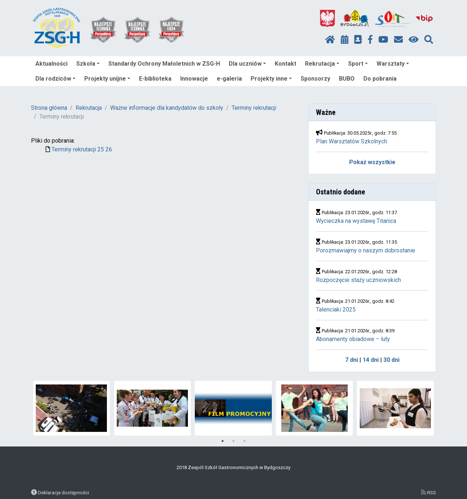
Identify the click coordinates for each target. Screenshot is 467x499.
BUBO (347, 78)
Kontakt (285, 63)
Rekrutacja (322, 63)
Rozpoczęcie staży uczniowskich (358, 279)
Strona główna (49, 107)
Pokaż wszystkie (372, 162)
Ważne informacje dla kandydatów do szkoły (166, 107)
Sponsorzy (315, 78)
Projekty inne (271, 78)
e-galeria (229, 78)
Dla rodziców (55, 78)
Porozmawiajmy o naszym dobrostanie (365, 250)
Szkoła (88, 63)
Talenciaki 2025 (336, 309)
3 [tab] (244, 441)
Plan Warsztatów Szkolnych (351, 141)
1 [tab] (222, 441)
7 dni (351, 359)
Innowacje (194, 78)
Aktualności (51, 63)
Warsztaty (393, 63)
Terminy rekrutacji (254, 107)
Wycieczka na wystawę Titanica (356, 220)
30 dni (391, 359)
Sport (358, 63)
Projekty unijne (107, 78)
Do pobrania (380, 78)
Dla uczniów (247, 63)
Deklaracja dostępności (63, 492)
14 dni (371, 359)
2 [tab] (233, 441)
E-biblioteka (155, 78)
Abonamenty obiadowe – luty (353, 339)
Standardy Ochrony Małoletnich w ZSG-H (164, 63)
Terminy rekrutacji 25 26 (81, 149)
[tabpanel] (71, 408)
